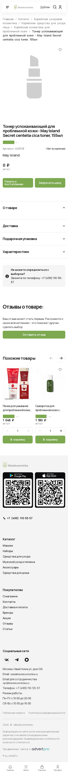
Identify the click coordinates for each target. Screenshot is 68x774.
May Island (11, 155)
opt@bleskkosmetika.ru (16, 683)
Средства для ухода (16, 556)
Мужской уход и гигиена (19, 562)
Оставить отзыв (34, 335)
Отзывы (8, 623)
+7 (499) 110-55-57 (19, 518)
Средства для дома (16, 573)
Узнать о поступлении (13, 183)
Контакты (9, 602)
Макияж (8, 545)
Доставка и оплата (15, 607)
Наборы (8, 551)
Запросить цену (50, 183)
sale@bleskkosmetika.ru (24, 674)
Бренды (8, 613)
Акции (7, 618)
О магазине (10, 596)
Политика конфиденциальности (47, 712)
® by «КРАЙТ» (10, 755)
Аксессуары (11, 567)
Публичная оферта (14, 712)
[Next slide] (61, 358)
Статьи (7, 629)
